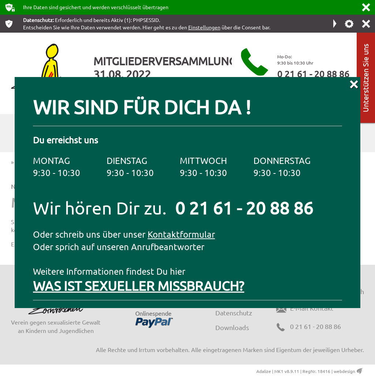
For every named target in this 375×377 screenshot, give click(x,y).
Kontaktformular (181, 234)
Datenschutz (233, 312)
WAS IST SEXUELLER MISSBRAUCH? (138, 285)
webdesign (344, 371)
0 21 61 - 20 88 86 (313, 74)
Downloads (232, 327)
